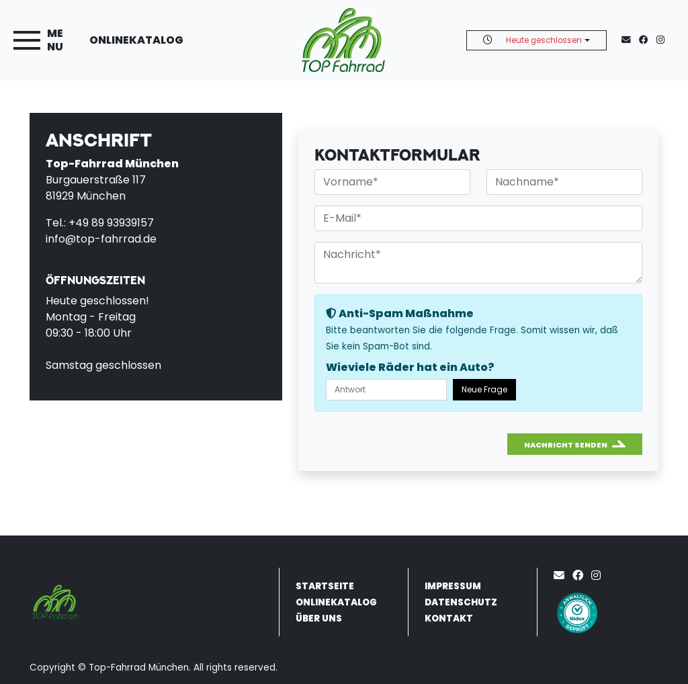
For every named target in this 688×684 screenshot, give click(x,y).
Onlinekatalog (136, 40)
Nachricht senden (565, 444)
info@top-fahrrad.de (101, 239)
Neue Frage (484, 389)
